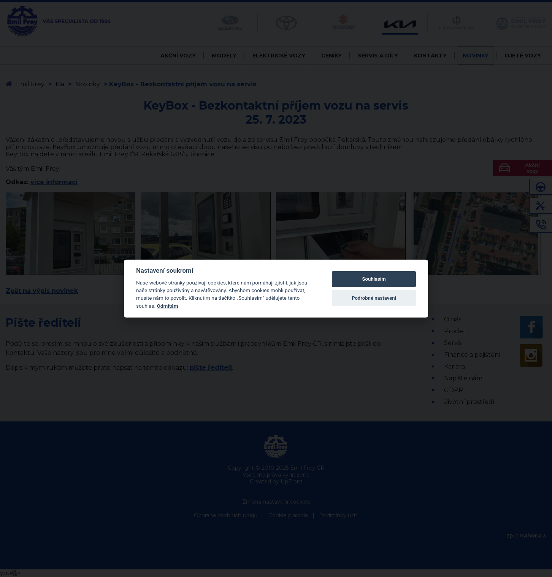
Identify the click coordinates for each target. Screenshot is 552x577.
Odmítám (167, 306)
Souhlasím (374, 279)
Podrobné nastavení (374, 298)
